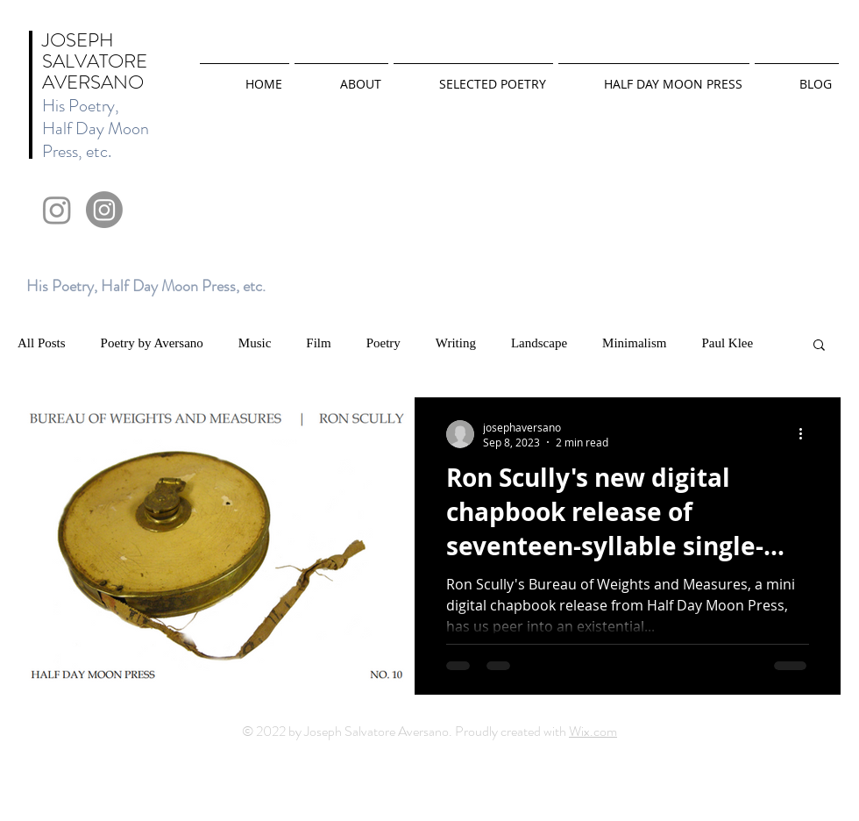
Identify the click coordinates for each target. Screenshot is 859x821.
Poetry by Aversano (152, 343)
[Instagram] (57, 209)
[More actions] (806, 434)
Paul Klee (727, 343)
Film (318, 343)
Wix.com (593, 731)
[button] (819, 346)
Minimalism (634, 343)
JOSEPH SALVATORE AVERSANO (94, 61)
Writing (456, 343)
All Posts (42, 343)
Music (255, 343)
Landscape (539, 343)
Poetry (383, 343)
